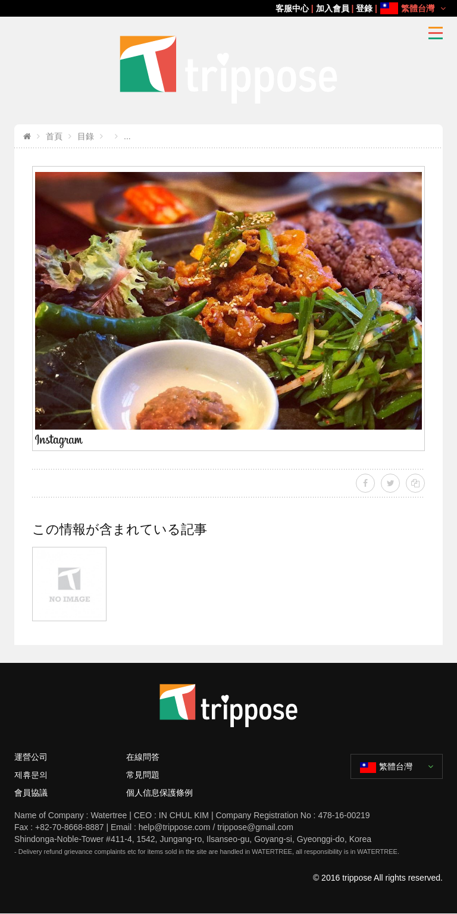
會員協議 (31, 792)
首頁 (54, 136)
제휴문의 (31, 775)
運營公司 (31, 757)
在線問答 (142, 757)
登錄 (364, 8)
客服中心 (292, 8)
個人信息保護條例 (159, 792)
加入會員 (332, 8)
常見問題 (142, 775)
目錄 (85, 136)
